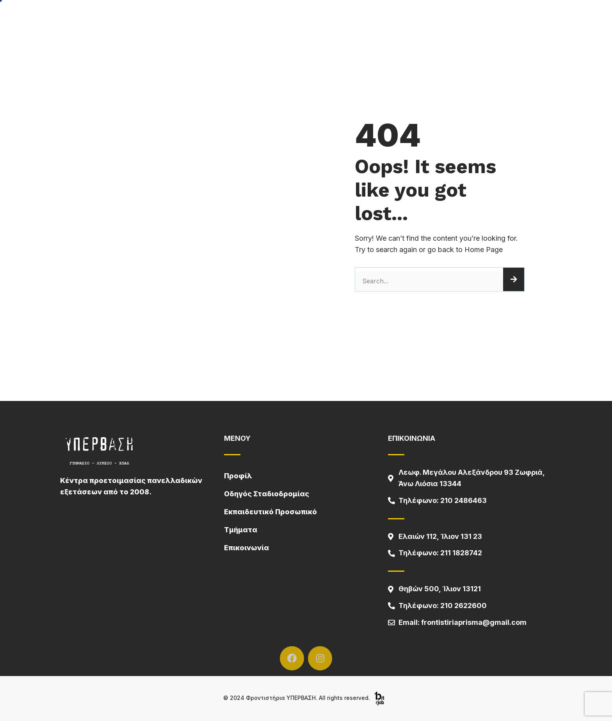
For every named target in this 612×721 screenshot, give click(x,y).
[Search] (513, 279)
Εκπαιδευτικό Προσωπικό (270, 512)
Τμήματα (240, 530)
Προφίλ (238, 476)
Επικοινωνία (246, 548)
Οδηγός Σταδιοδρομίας (266, 494)
